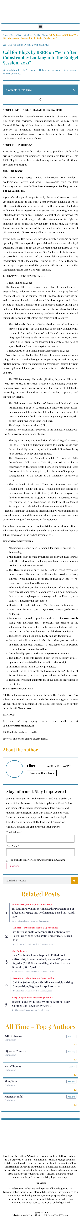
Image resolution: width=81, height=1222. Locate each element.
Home (6, 35)
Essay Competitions (22, 978)
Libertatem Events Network (26, 921)
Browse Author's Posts (42, 773)
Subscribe (14, 865)
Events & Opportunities (21, 35)
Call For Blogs (40, 35)
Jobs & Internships (43, 904)
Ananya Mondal (14, 1096)
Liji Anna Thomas (15, 1051)
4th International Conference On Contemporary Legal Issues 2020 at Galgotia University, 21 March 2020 (42, 936)
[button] (40, 26)
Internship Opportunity (23, 904)
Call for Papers (19, 951)
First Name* (12, 846)
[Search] (74, 880)
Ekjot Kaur (11, 1081)
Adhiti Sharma (13, 1036)
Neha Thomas (13, 1066)
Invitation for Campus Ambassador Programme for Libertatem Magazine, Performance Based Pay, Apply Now (43, 912)
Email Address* (14, 832)
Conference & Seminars (23, 927)
